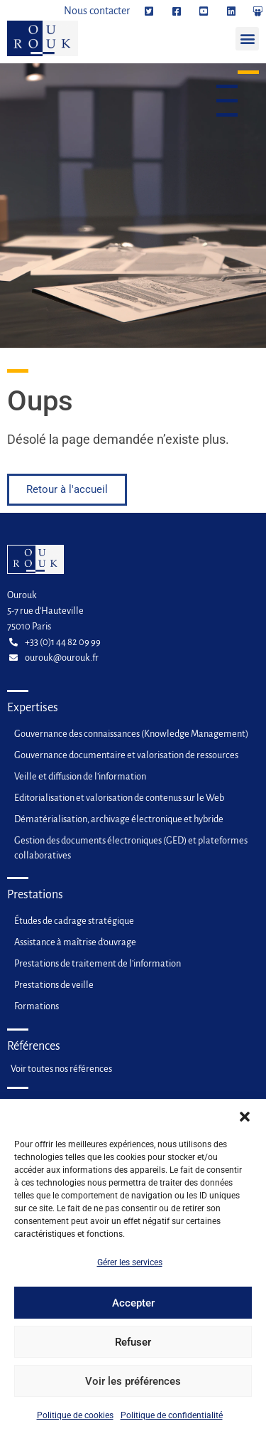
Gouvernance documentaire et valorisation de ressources (126, 755)
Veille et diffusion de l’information (80, 776)
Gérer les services (129, 1270)
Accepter (133, 1310)
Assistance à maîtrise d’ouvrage (75, 942)
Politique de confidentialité (172, 1422)
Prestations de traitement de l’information (97, 963)
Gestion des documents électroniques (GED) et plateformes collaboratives (131, 847)
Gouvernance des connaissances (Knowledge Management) (131, 733)
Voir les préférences (133, 1388)
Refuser (133, 1349)
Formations (36, 1006)
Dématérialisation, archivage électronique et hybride (118, 819)
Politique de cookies (75, 1422)
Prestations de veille (54, 984)
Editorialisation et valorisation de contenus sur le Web (119, 797)
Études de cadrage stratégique (74, 920)
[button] (245, 1124)
